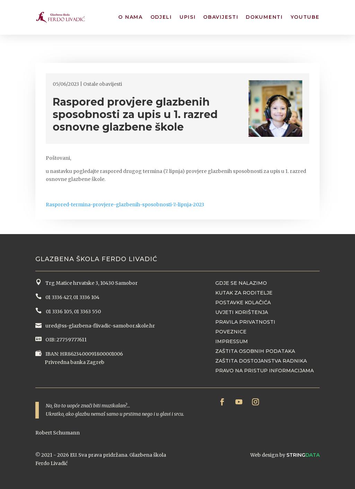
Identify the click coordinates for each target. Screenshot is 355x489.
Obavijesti (220, 17)
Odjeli (161, 17)
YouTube (305, 17)
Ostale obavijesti (102, 84)
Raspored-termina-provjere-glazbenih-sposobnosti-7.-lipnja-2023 (125, 204)
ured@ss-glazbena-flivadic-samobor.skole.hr (99, 326)
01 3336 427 (57, 297)
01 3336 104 (86, 297)
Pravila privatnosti (245, 322)
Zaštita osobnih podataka (255, 351)
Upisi (188, 17)
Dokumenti (264, 17)
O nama (130, 17)
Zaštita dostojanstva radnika (261, 361)
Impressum (231, 341)
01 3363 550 (87, 311)
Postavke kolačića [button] (243, 302)
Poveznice (230, 332)
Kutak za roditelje (243, 293)
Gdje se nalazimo (241, 283)
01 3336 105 (58, 311)
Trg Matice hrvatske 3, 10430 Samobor (90, 283)
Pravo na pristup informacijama (264, 370)
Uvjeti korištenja (241, 312)
